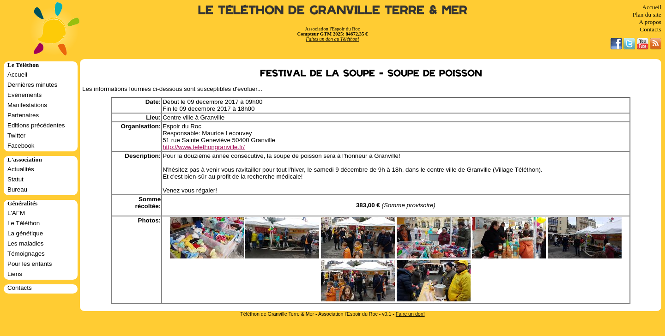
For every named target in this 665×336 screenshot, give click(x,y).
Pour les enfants (29, 263)
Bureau (17, 189)
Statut (15, 179)
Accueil (651, 7)
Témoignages (26, 253)
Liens (14, 273)
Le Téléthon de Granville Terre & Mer (332, 10)
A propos (650, 21)
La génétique (25, 233)
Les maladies (25, 243)
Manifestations (27, 105)
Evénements (24, 94)
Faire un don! (410, 314)
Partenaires (23, 115)
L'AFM (16, 213)
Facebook (21, 145)
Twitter (16, 135)
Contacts (650, 29)
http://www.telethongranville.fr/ (204, 147)
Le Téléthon (23, 223)
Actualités (20, 169)
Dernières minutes (32, 84)
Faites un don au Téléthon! (332, 39)
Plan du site (647, 14)
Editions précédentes (36, 125)
